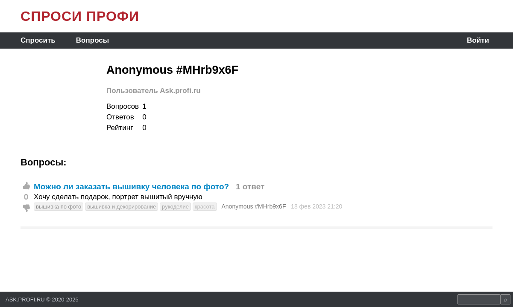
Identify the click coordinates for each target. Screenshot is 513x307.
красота (205, 206)
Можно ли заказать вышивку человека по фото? (131, 186)
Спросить (38, 40)
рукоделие (175, 206)
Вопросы (92, 40)
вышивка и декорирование (121, 206)
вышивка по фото (58, 206)
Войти (478, 40)
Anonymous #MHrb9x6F (253, 206)
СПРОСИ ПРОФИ (80, 16)
